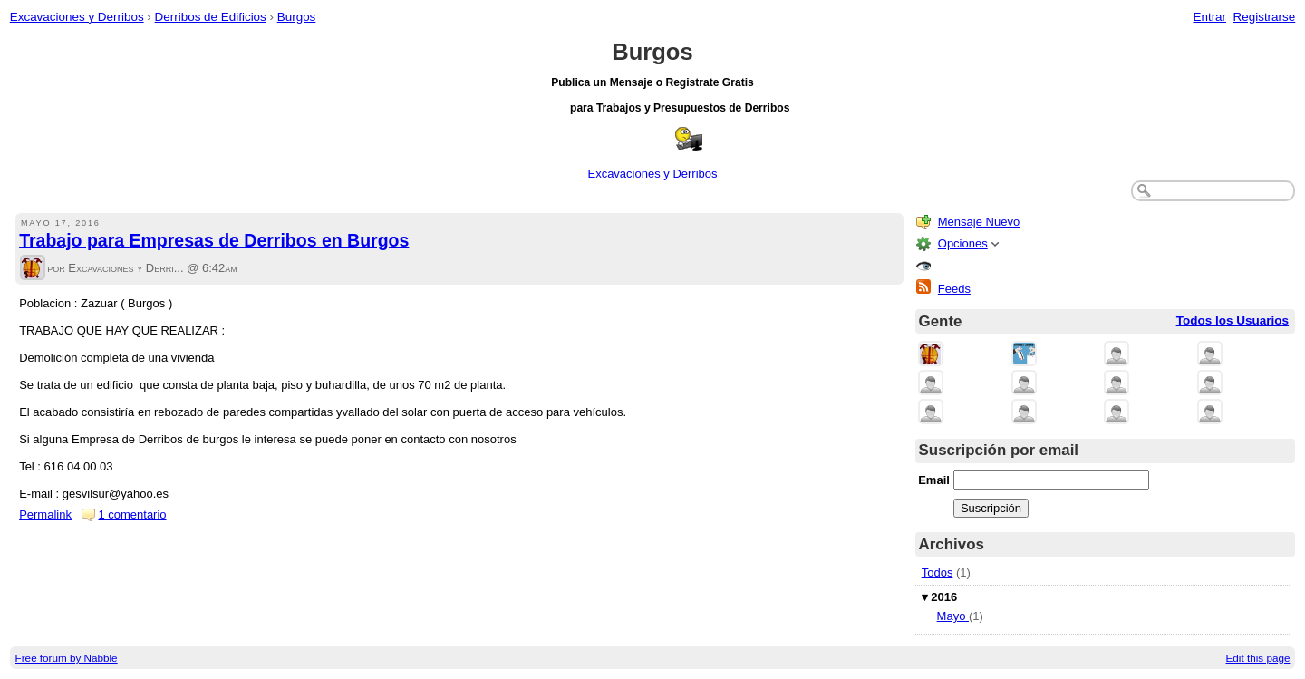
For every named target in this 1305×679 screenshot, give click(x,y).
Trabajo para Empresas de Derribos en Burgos (214, 240)
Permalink (45, 514)
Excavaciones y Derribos (77, 17)
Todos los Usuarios (1232, 320)
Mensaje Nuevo (979, 221)
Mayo (953, 616)
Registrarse (1264, 17)
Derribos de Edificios (210, 17)
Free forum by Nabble (66, 658)
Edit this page (1258, 658)
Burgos (296, 17)
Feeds (954, 289)
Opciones (963, 243)
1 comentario (132, 514)
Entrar (1209, 17)
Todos (937, 572)
